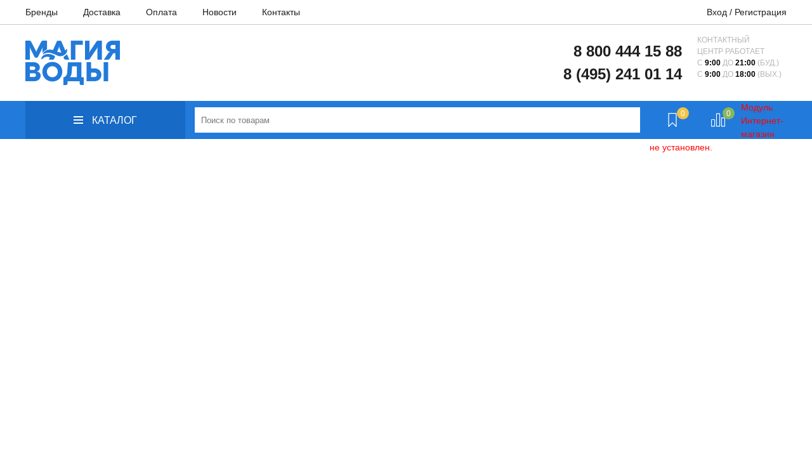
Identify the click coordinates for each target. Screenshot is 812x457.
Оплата (161, 12)
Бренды (41, 12)
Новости (219, 12)
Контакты (281, 12)
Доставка (102, 12)
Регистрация (761, 12)
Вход (717, 12)
